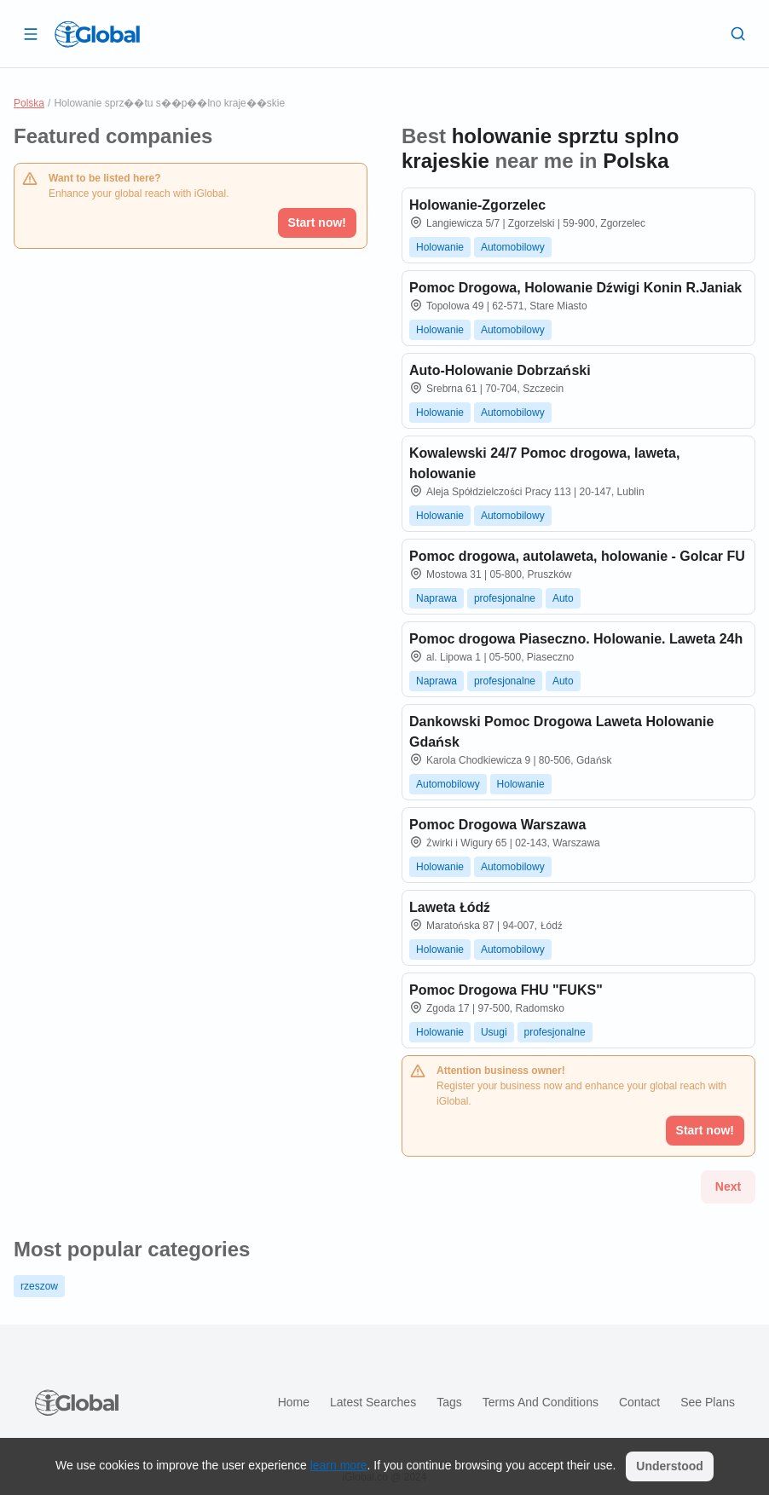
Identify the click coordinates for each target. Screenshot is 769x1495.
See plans (707, 1402)
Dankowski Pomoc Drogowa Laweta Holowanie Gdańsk (561, 732)
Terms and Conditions (540, 1402)
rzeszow (39, 1286)
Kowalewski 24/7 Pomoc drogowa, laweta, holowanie (544, 463)
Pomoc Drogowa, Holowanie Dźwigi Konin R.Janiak (575, 288)
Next (728, 1186)
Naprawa (436, 598)
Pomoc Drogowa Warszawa (497, 825)
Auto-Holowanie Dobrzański (500, 370)
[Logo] (97, 34)
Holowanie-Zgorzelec (477, 205)
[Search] (738, 33)
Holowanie (440, 247)
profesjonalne (504, 598)
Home (293, 1402)
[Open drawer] (31, 33)
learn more (338, 1465)
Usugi (494, 1032)
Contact (639, 1402)
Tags (449, 1402)
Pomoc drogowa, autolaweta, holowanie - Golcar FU (577, 556)
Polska (29, 103)
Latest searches (373, 1402)
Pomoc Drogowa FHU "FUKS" (506, 990)
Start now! (317, 222)
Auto (563, 598)
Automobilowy (513, 247)
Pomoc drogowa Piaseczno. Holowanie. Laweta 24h (576, 639)
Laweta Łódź (449, 907)
